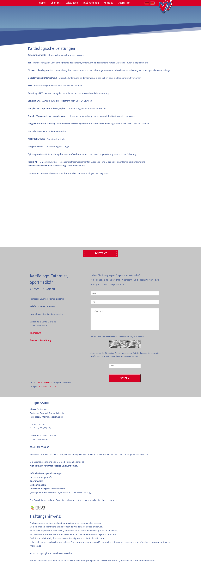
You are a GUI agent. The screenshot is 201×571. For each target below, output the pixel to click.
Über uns (55, 3)
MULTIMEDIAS (45, 382)
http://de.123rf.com (47, 386)
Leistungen (71, 3)
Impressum (124, 3)
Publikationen (91, 3)
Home (42, 3)
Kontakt (108, 3)
